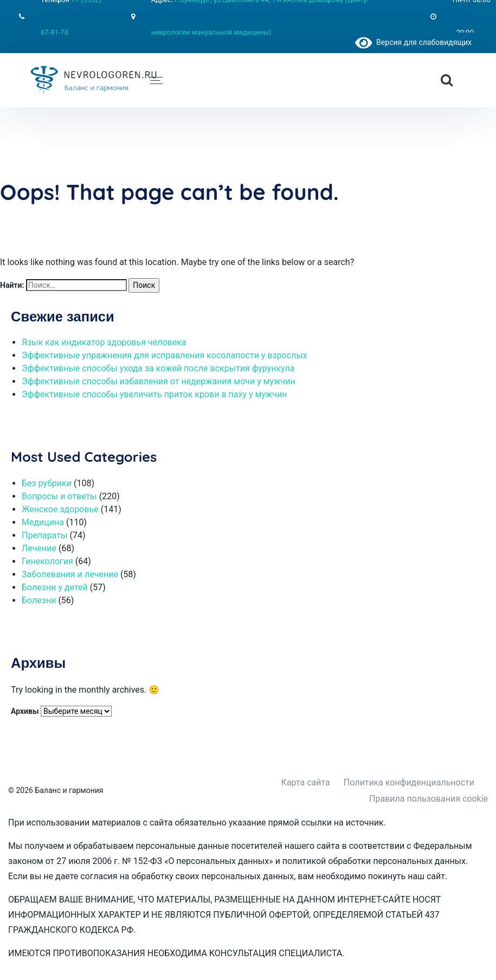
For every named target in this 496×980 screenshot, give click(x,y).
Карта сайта (305, 782)
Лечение (39, 548)
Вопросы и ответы (59, 496)
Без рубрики (47, 483)
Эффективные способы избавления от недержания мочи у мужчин (158, 381)
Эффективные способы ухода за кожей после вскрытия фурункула (158, 368)
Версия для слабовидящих (413, 42)
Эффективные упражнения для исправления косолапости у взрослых (164, 355)
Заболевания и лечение (70, 574)
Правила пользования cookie (428, 799)
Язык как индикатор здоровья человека (104, 342)
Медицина (43, 522)
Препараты (45, 535)
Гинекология (47, 561)
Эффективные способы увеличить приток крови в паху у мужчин (154, 394)
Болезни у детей (55, 587)
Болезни (39, 600)
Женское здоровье (60, 509)
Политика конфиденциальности (409, 782)
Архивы (25, 711)
